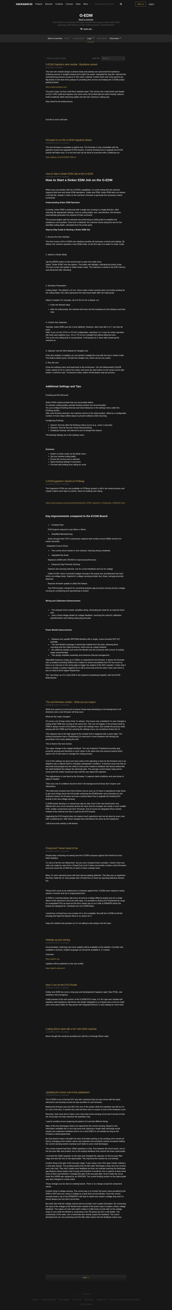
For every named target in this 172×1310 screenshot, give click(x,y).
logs (90, 38)
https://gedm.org (52, 959)
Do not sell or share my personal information (124, 1299)
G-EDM (86, 15)
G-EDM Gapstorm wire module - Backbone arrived (72, 64)
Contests (59, 4)
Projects (38, 4)
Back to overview (86, 20)
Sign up (140, 4)
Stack (78, 4)
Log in (151, 4)
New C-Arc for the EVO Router (62, 984)
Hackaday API (101, 1299)
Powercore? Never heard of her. (62, 848)
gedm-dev (86, 29)
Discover (49, 4)
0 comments (58, 67)
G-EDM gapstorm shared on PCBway (66, 481)
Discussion (115, 38)
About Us (35, 1299)
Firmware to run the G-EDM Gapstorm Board (69, 139)
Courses (69, 4)
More (87, 4)
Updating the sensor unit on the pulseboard (68, 1092)
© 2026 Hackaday (86, 1304)
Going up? (86, 1294)
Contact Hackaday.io (49, 1299)
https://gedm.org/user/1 (55, 968)
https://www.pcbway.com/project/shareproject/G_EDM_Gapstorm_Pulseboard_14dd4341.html (85, 503)
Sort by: (96, 58)
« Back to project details (56, 58)
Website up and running (58, 939)
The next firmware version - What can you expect (71, 702)
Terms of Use (76, 1299)
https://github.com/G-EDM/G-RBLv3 (61, 157)
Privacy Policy (89, 1299)
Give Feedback (64, 1299)
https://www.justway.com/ (56, 87)
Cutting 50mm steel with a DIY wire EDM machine (72, 1028)
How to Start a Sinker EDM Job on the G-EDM (70, 173)
